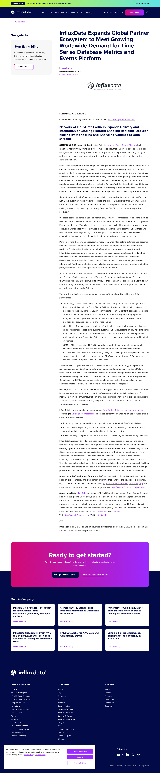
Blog (59, 692)
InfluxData (81, 493)
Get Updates (23, 66)
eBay (100, 511)
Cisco (94, 511)
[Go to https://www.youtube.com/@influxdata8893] (119, 755)
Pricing (89, 12)
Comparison (144, 765)
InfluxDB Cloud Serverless (21, 696)
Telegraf (61, 722)
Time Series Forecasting (20, 729)
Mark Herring (67, 68)
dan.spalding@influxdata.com (121, 119)
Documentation (64, 706)
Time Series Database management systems (123, 410)
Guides (60, 689)
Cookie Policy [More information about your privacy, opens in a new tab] (29, 754)
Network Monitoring (18, 735)
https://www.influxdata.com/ (76, 515)
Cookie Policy (131, 765)
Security (119, 765)
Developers (75, 12)
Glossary (61, 739)
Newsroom (109, 699)
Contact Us (107, 12)
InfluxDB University (65, 712)
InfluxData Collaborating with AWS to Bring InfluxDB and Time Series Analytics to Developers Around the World (32, 637)
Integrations (15, 706)
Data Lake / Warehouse (20, 709)
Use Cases (59, 12)
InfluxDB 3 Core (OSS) (66, 719)
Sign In (117, 12)
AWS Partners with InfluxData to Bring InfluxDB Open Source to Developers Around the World (125, 610)
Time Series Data (17, 722)
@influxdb (102, 515)
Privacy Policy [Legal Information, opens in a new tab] (40, 754)
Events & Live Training (66, 709)
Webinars (61, 702)
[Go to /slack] (138, 755)
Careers (108, 692)
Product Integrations (66, 729)
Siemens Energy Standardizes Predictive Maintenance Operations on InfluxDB (79, 610)
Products (46, 12)
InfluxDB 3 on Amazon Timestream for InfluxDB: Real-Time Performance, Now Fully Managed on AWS (32, 612)
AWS (60, 725)
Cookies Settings (80, 763)
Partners (108, 696)
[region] (49, 757)
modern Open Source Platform (122, 145)
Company (63, 74)
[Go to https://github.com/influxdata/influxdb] (133, 755)
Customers (62, 696)
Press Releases (72, 74)
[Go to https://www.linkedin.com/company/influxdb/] (127, 754)
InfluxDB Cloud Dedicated (21, 699)
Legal (111, 765)
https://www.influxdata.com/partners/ (128, 487)
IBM (105, 511)
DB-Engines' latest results (83, 413)
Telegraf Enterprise (18, 702)
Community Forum (65, 716)
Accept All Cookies (80, 751)
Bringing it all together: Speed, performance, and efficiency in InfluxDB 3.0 (124, 635)
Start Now (134, 12)
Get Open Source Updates (65, 574)
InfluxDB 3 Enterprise (19, 692)
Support (61, 699)
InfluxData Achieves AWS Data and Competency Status (79, 634)
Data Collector (16, 712)
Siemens (116, 511)
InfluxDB (14, 689)
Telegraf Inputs (63, 732)
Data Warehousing (18, 732)
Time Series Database (19, 725)
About (107, 689)
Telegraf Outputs (64, 735)
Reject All (80, 757)
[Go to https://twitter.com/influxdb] (123, 755)
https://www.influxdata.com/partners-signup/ (123, 483)
